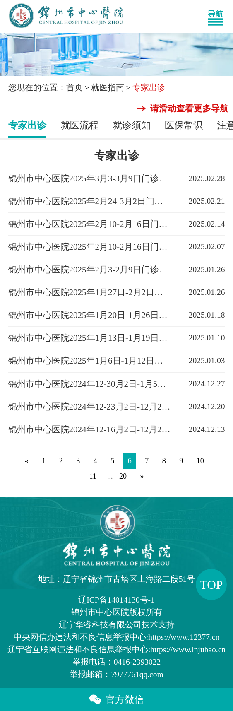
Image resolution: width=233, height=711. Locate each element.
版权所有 (116, 612)
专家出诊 (27, 125)
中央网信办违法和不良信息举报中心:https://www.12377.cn (116, 637)
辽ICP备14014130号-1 (116, 599)
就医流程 (79, 125)
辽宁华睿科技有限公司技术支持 (117, 624)
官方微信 (116, 699)
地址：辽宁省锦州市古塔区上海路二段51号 (116, 579)
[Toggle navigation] (219, 16)
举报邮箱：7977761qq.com (116, 674)
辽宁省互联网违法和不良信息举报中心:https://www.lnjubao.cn (116, 649)
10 (200, 461)
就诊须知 (132, 125)
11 (92, 476)
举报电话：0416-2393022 (116, 662)
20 (123, 476)
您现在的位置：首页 (45, 87)
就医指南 (107, 87)
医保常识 (184, 125)
